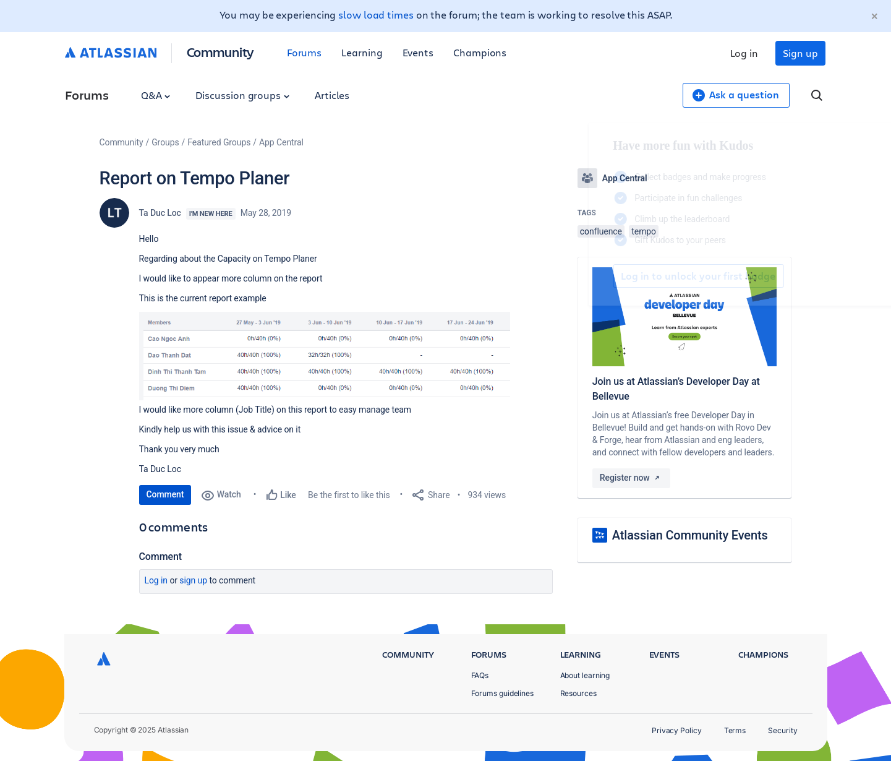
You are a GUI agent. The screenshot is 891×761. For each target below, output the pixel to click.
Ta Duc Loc (160, 213)
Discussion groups (242, 94)
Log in (744, 52)
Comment (165, 494)
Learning (361, 52)
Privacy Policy (677, 730)
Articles (332, 94)
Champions (479, 52)
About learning (585, 675)
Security (782, 730)
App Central (281, 142)
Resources (578, 693)
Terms (735, 730)
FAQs (480, 675)
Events (418, 52)
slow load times (376, 14)
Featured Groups (218, 142)
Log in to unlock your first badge (591, 276)
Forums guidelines (502, 693)
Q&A (156, 94)
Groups (165, 142)
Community (220, 52)
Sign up (800, 52)
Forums (304, 52)
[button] (324, 356)
